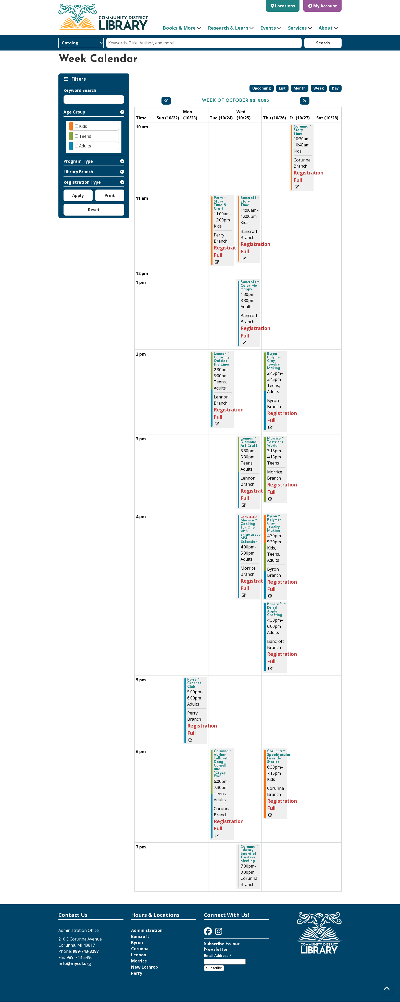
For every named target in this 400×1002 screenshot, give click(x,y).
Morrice (139, 961)
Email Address (217, 956)
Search (323, 43)
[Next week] (304, 101)
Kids (83, 126)
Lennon (138, 955)
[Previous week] (166, 101)
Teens (85, 136)
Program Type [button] (78, 161)
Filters (79, 79)
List (282, 88)
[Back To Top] (387, 989)
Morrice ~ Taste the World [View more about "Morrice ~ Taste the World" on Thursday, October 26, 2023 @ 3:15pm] (275, 442)
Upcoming (261, 88)
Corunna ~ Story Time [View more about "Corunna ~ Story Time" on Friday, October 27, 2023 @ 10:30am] (302, 130)
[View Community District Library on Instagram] (218, 933)
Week (319, 88)
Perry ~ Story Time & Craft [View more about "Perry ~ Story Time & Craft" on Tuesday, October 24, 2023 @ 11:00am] (220, 203)
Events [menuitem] (268, 28)
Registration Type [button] (82, 182)
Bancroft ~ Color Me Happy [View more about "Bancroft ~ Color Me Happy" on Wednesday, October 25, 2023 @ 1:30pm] (250, 286)
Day (335, 88)
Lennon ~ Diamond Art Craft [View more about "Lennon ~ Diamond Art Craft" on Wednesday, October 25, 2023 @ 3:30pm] (249, 442)
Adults (85, 146)
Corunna (139, 948)
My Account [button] (322, 6)
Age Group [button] (74, 112)
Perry (136, 973)
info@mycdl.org (74, 963)
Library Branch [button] (78, 171)
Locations (285, 6)
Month (300, 88)
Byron (137, 942)
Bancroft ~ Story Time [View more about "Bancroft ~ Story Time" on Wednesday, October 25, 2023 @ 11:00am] (250, 201)
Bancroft (140, 936)
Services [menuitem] (297, 28)
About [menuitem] (326, 28)
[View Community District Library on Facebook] (208, 933)
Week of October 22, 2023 (235, 101)
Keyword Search (80, 90)
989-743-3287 (86, 951)
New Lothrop (144, 967)
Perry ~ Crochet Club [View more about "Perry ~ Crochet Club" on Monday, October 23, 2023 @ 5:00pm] (194, 683)
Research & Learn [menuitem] (228, 28)
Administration (146, 930)
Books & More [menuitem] (179, 28)
